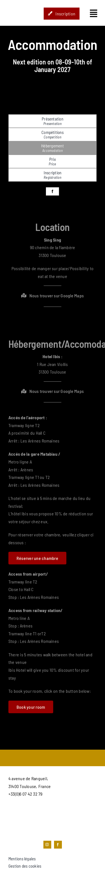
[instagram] (47, 845)
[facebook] (52, 191)
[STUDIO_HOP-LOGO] (19, 3)
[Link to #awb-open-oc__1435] (93, 13)
